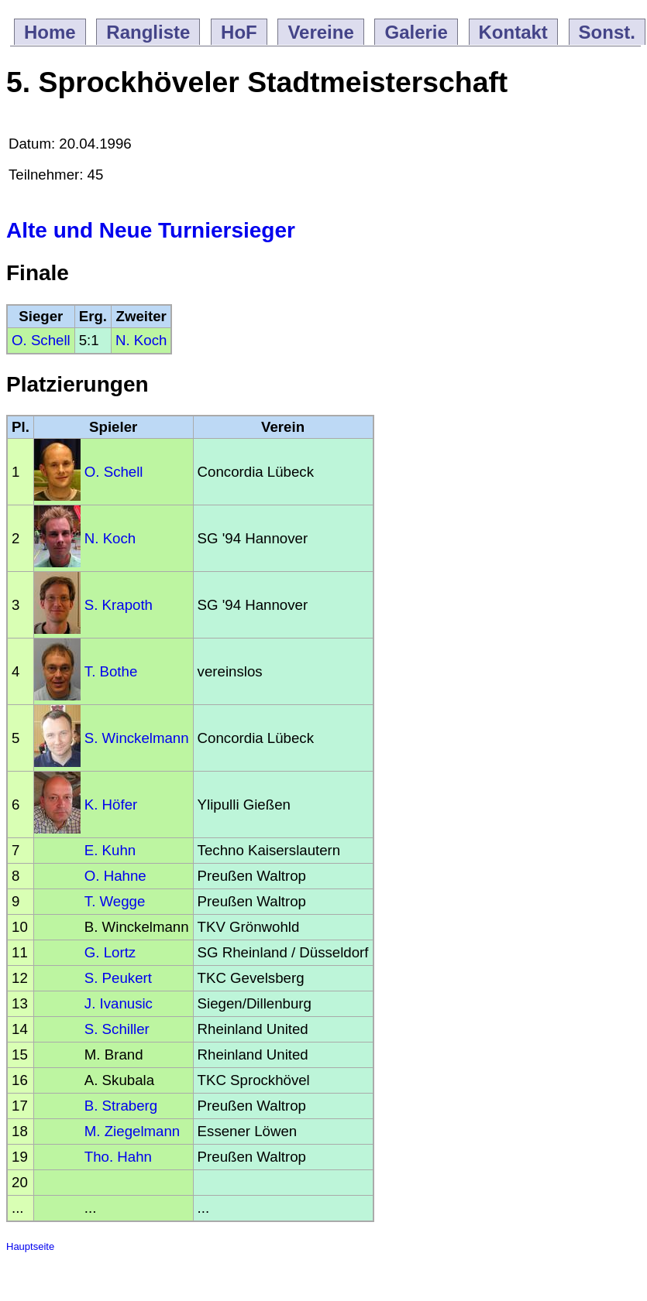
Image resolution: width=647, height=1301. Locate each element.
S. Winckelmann (136, 738)
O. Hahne (115, 876)
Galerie (415, 32)
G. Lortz (110, 952)
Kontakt (513, 32)
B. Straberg (120, 1105)
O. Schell (41, 340)
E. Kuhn (110, 850)
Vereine (320, 32)
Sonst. (607, 32)
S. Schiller (117, 1029)
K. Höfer (110, 804)
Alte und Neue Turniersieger (150, 230)
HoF (239, 32)
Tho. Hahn (118, 1157)
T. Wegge (114, 901)
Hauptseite (30, 1246)
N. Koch (141, 340)
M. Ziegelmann (132, 1131)
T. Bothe (110, 671)
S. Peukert (118, 978)
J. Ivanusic (118, 1003)
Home (50, 32)
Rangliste (148, 32)
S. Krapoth (118, 605)
